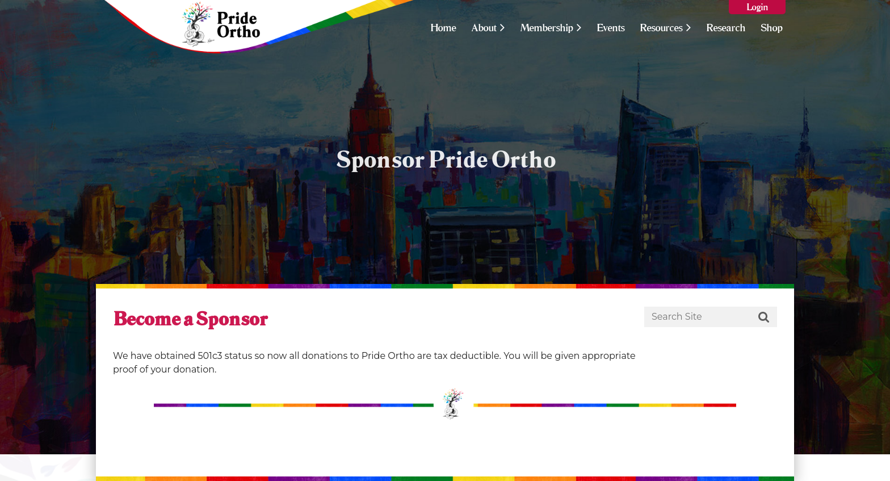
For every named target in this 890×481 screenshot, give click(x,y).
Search (764, 317)
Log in (757, 7)
